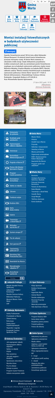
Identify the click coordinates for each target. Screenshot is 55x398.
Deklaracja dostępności (48, 1)
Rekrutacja (10, 321)
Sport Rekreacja (37, 282)
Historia (34, 139)
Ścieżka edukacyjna (38, 297)
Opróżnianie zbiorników (14, 361)
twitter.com (53, 15)
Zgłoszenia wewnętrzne (39, 339)
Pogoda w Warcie (14, 162)
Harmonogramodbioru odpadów (13, 145)
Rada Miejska (36, 189)
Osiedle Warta (36, 194)
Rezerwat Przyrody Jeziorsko (37, 301)
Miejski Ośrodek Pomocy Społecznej (14, 286)
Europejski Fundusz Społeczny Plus (12, 331)
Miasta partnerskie (37, 152)
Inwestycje (11, 151)
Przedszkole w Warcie (13, 316)
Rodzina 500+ (12, 203)
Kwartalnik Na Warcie (15, 261)
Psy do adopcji (12, 238)
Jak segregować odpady (14, 342)
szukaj (22, 278)
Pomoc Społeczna (38, 313)
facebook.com (53, 9)
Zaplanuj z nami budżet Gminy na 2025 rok (39, 345)
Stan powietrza (11, 354)
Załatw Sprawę (36, 333)
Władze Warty (36, 172)
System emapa (13, 232)
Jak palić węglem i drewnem (12, 357)
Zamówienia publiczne (12, 250)
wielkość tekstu (45, 1)
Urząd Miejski (36, 197)
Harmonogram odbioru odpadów (14, 345)
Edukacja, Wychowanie (14, 310)
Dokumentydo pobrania (11, 133)
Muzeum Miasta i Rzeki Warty (14, 300)
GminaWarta (9, 19)
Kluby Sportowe (36, 286)
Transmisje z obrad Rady (39, 192)
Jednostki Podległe (13, 282)
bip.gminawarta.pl (53, 4)
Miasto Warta (35, 137)
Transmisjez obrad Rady (13, 220)
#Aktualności (46, 85)
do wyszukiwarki (37, 1)
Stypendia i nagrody (13, 328)
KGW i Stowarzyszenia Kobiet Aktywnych (38, 158)
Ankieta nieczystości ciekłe (15, 373)
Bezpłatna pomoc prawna (39, 322)
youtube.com (53, 20)
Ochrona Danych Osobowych (21, 381)
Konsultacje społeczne (11, 273)
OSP (7, 304)
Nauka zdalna (36, 341)
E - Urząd (34, 356)
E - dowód (34, 361)
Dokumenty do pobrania (39, 336)
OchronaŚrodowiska (45, 19)
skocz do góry (51, 395)
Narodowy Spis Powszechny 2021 (13, 255)
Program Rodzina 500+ (39, 317)
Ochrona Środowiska (13, 339)
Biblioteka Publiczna (13, 297)
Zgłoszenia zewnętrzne (39, 348)
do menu (41, 1)
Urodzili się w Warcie (38, 142)
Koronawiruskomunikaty (12, 180)
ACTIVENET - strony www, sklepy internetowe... (27, 396)
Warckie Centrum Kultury (14, 294)
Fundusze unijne (13, 197)
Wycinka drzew (11, 363)
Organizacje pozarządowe (40, 154)
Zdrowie (10, 191)
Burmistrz (34, 175)
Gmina (32, 6)
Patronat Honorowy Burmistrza (37, 183)
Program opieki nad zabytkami (38, 165)
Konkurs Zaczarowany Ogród (38, 289)
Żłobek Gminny (11, 319)
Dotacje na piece (12, 368)
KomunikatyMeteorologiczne (14, 156)
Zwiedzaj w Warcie (37, 149)
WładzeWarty (17, 19)
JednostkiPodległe (25, 19)
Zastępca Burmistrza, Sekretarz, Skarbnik (38, 179)
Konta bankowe (36, 202)
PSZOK (8, 351)
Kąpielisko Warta (37, 292)
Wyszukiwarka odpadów (12, 267)
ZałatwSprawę (32, 27)
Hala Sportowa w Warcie (39, 307)
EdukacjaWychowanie (35, 19)
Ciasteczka (38, 381)
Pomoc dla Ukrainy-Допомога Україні (14, 168)
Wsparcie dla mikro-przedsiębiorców (38, 364)
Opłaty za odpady (13, 186)
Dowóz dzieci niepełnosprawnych (12, 324)
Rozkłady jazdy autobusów (12, 139)
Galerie (10, 215)
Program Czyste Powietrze (15, 371)
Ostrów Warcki (36, 295)
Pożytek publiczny (37, 324)
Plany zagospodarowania (39, 351)
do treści (34, 1)
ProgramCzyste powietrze (13, 174)
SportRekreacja (23, 27)
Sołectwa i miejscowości (39, 147)
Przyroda (34, 144)
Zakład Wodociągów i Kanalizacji (13, 291)
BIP (32, 353)
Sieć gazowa (13, 244)
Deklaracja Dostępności (27, 384)
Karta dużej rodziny (37, 319)
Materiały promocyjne (38, 304)
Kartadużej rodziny (12, 209)
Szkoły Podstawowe (13, 314)
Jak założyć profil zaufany (40, 358)
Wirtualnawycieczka (12, 226)
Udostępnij (10, 51)
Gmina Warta (35, 133)
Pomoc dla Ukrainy (37, 327)
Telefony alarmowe (37, 199)
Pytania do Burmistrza (38, 187)
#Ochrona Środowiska (43, 87)
